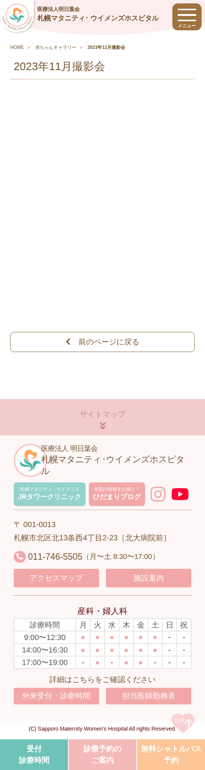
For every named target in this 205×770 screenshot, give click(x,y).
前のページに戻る (102, 342)
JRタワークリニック (51, 494)
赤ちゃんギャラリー (55, 47)
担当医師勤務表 (148, 698)
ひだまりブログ (120, 494)
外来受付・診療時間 (56, 698)
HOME (17, 47)
